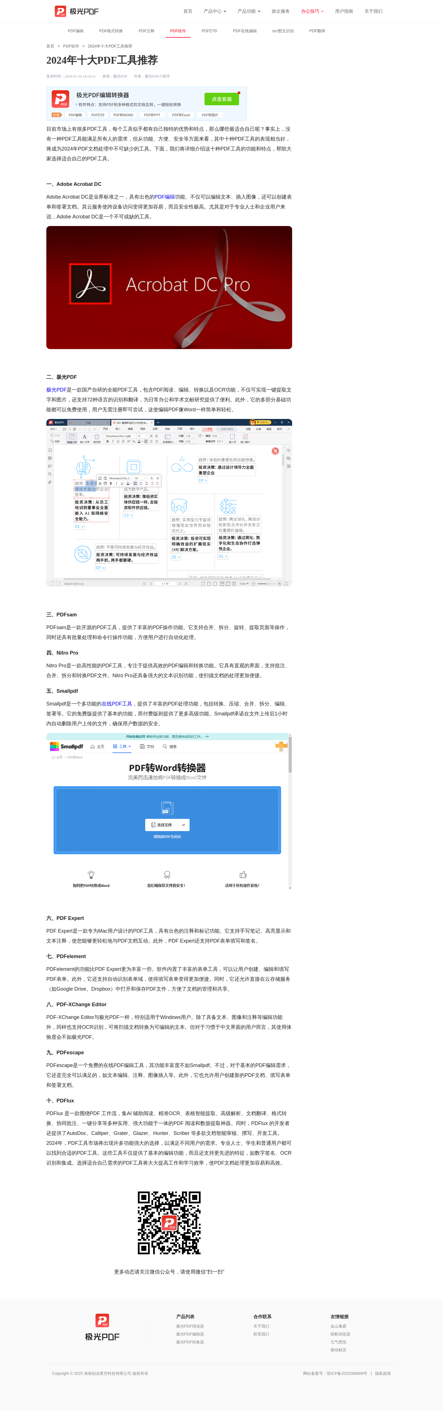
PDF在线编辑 (245, 31)
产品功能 (247, 11)
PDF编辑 (76, 31)
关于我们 (373, 11)
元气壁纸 (338, 1342)
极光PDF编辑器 (190, 1334)
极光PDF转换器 (190, 1342)
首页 (187, 11)
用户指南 (344, 11)
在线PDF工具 (117, 704)
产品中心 (213, 11)
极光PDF (56, 390)
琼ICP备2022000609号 (347, 1373)
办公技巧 (310, 11)
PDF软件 (178, 31)
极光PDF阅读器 (190, 1326)
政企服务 (281, 11)
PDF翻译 (317, 31)
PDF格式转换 (111, 31)
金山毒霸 (338, 1326)
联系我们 (261, 1334)
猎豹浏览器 (340, 1334)
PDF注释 (147, 31)
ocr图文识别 (283, 31)
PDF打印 (209, 31)
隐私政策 (383, 1373)
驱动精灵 (338, 1350)
